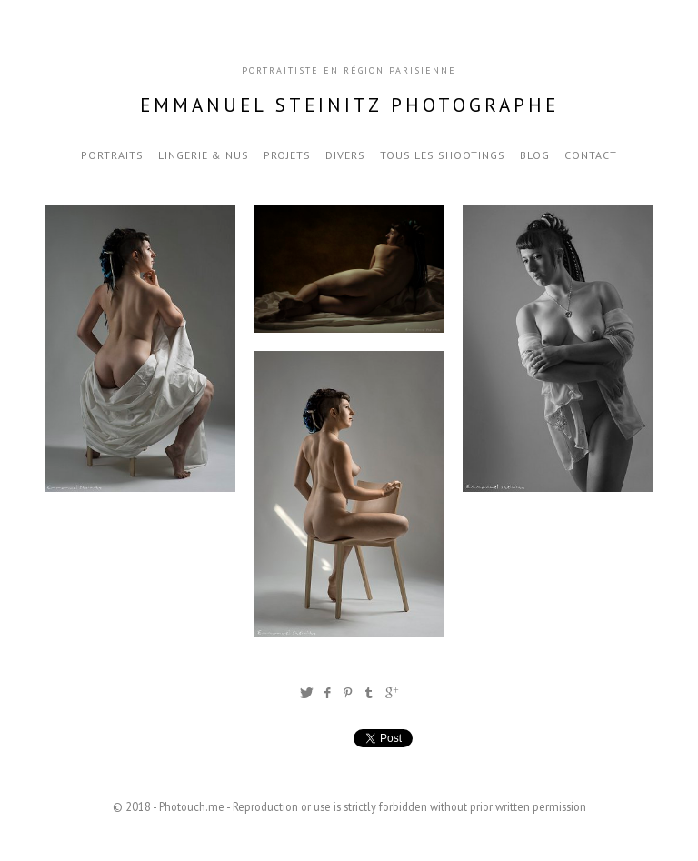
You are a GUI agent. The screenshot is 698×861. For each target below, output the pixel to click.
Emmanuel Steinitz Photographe (349, 105)
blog (535, 155)
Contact (590, 155)
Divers (345, 155)
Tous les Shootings (442, 155)
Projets (287, 155)
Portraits (112, 155)
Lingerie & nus (203, 155)
